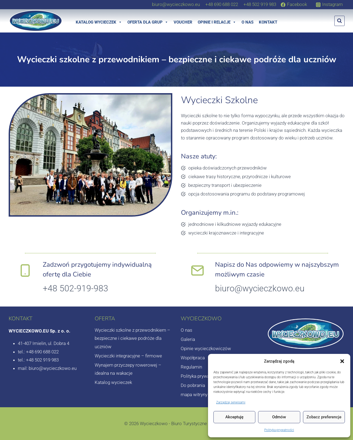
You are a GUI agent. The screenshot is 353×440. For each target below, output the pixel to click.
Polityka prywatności (279, 430)
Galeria (188, 339)
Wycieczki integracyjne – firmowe (128, 355)
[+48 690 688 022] (221, 4)
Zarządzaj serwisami (230, 402)
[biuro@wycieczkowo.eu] (176, 4)
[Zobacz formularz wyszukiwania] (339, 21)
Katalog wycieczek (99, 22)
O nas (247, 22)
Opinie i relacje (217, 22)
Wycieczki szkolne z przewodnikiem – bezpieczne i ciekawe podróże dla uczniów (132, 338)
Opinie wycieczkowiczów (206, 348)
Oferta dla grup (147, 22)
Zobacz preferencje (323, 417)
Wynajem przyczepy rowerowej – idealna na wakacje (128, 369)
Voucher (183, 22)
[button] (342, 361)
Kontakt (268, 22)
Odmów (279, 417)
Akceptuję (234, 417)
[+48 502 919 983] (259, 4)
